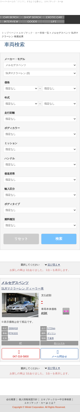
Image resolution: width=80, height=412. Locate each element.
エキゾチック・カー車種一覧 (34, 32)
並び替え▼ (54, 264)
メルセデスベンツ (15, 283)
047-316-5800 (21, 356)
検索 (58, 238)
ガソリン (51, 333)
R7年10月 (13, 333)
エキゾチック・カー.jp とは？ (40, 403)
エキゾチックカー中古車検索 (56, 399)
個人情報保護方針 (28, 399)
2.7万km (51, 328)
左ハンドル (59, 343)
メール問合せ (59, 356)
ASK (44, 313)
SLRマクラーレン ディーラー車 (22, 288)
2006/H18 (13, 328)
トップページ (9, 32)
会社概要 (11, 399)
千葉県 (50, 338)
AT (20, 343)
